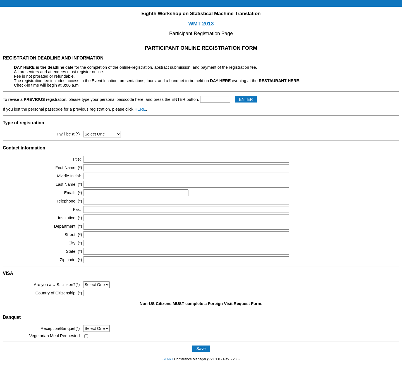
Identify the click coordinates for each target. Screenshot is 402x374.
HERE (140, 109)
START (167, 359)
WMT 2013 (201, 24)
